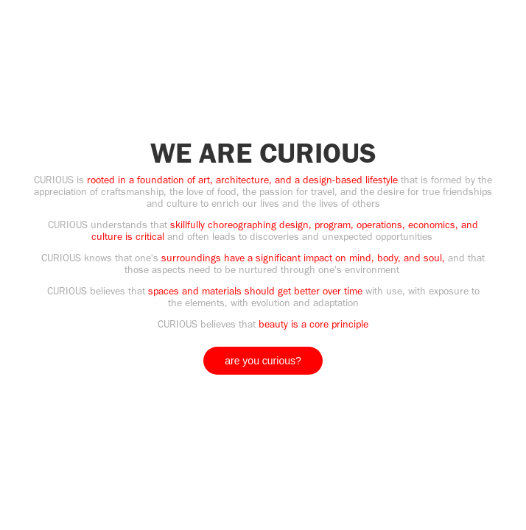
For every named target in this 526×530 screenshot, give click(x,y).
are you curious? (263, 361)
